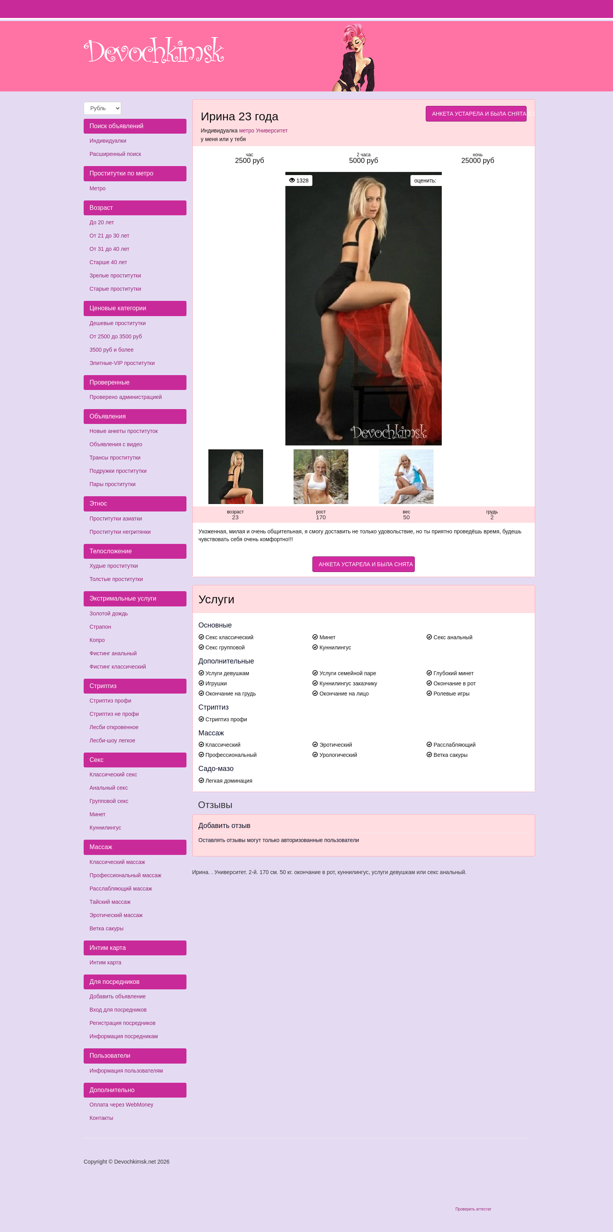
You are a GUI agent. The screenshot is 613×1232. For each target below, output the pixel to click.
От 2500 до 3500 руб (116, 336)
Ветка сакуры (107, 928)
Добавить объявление (118, 996)
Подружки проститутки (118, 471)
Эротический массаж (116, 915)
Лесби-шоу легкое (112, 740)
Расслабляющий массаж (121, 888)
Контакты (101, 1118)
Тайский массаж (110, 902)
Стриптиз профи (110, 700)
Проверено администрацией (126, 397)
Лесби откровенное (114, 727)
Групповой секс (109, 801)
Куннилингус (105, 827)
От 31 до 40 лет (109, 249)
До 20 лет (102, 222)
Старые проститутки (115, 289)
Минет (98, 814)
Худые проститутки (114, 566)
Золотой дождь (109, 613)
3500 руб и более (112, 350)
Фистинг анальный (113, 653)
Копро (97, 640)
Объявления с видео (116, 444)
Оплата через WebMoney (121, 1104)
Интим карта (105, 962)
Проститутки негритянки (120, 532)
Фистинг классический (118, 666)
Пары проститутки (113, 484)
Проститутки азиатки (116, 518)
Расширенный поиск (115, 154)
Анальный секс (109, 788)
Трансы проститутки (115, 457)
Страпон (100, 627)
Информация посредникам (124, 1036)
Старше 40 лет (108, 262)
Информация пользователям (126, 1070)
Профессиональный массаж (125, 875)
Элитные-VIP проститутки (122, 363)
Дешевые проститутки (118, 323)
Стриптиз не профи (114, 714)
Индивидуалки (108, 141)
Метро (98, 188)
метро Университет (263, 130)
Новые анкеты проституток (124, 431)
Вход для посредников (118, 1010)
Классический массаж (117, 862)
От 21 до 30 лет (109, 235)
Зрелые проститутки (115, 275)
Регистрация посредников (123, 1023)
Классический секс (113, 774)
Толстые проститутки (116, 579)
